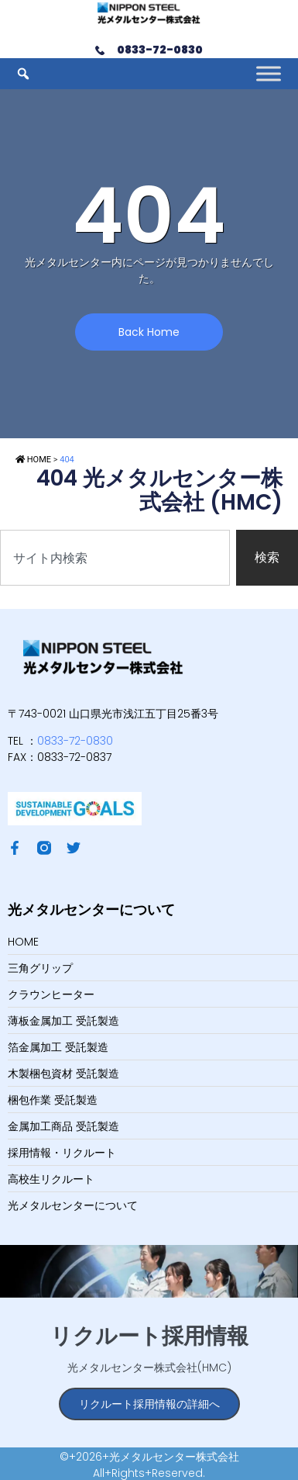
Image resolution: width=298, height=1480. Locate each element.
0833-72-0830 (75, 741)
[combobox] (115, 558)
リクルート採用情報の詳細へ (149, 1404)
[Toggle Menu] (268, 74)
